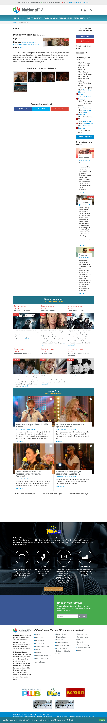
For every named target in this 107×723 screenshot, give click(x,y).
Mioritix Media (81, 716)
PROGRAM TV (28, 18)
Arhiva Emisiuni (40, 659)
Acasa (14, 22)
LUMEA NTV (38, 18)
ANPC (79, 650)
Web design (60, 716)
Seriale (37, 648)
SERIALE (63, 18)
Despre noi (39, 637)
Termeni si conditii (83, 648)
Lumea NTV (39, 643)
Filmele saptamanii (42, 645)
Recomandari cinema (63, 645)
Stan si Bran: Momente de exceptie (85, 92)
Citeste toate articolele (53, 589)
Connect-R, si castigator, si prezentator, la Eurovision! (68, 473)
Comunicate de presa (84, 645)
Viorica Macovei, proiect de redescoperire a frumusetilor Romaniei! (29, 474)
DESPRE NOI (18, 18)
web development (70, 716)
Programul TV (73, 2)
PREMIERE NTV (80, 18)
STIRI (88, 18)
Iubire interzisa (87, 124)
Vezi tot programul (85, 137)
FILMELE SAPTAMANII (51, 18)
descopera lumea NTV (53, 393)
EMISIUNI (70, 18)
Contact (80, 642)
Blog (64, 566)
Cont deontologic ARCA (82, 638)
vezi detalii (82, 192)
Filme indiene (61, 637)
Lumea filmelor (61, 648)
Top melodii (85, 566)
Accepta (102, 720)
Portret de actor (62, 634)
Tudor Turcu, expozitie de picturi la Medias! (32, 425)
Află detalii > (70, 720)
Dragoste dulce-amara (84, 157)
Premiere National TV (42, 654)
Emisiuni (22, 566)
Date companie (84, 2)
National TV (45, 714)
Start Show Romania (29, 429)
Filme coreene (61, 640)
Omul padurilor (85, 202)
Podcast (43, 566)
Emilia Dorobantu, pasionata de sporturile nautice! (70, 425)
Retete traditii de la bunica (62, 652)
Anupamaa (86, 108)
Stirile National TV (41, 657)
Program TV (39, 640)
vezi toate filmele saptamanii (53, 301)
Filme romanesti (62, 643)
